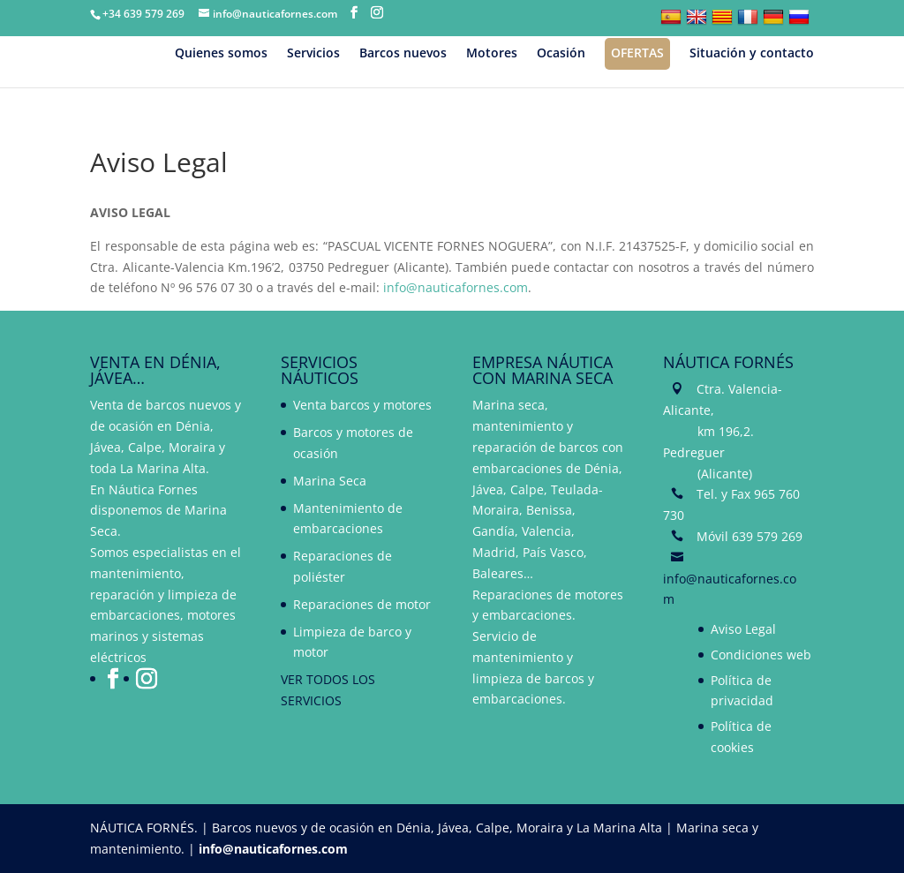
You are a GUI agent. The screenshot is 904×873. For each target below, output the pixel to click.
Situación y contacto (751, 54)
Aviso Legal (743, 629)
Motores (491, 54)
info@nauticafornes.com (455, 287)
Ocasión (561, 54)
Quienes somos (221, 54)
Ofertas (637, 52)
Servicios (313, 54)
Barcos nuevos (403, 54)
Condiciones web (761, 654)
